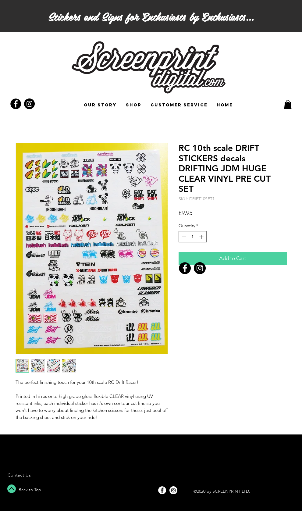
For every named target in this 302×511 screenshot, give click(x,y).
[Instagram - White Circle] (173, 490)
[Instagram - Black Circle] (29, 103)
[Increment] (202, 236)
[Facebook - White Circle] (162, 490)
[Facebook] (185, 268)
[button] (288, 104)
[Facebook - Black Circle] (15, 103)
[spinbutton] (192, 236)
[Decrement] (183, 236)
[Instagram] (200, 268)
